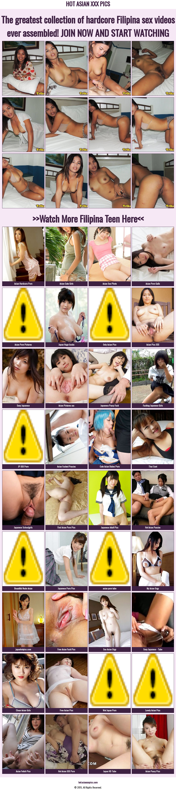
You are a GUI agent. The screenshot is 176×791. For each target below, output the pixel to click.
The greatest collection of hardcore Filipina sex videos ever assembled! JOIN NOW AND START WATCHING (88, 26)
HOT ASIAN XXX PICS (88, 4)
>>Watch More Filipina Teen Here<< (88, 218)
